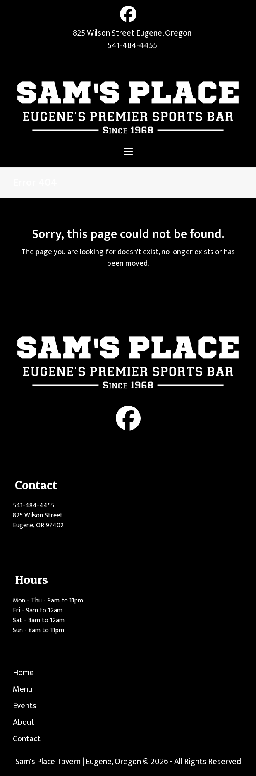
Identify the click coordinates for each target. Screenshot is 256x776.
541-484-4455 (132, 45)
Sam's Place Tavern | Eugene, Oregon (78, 762)
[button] (128, 151)
